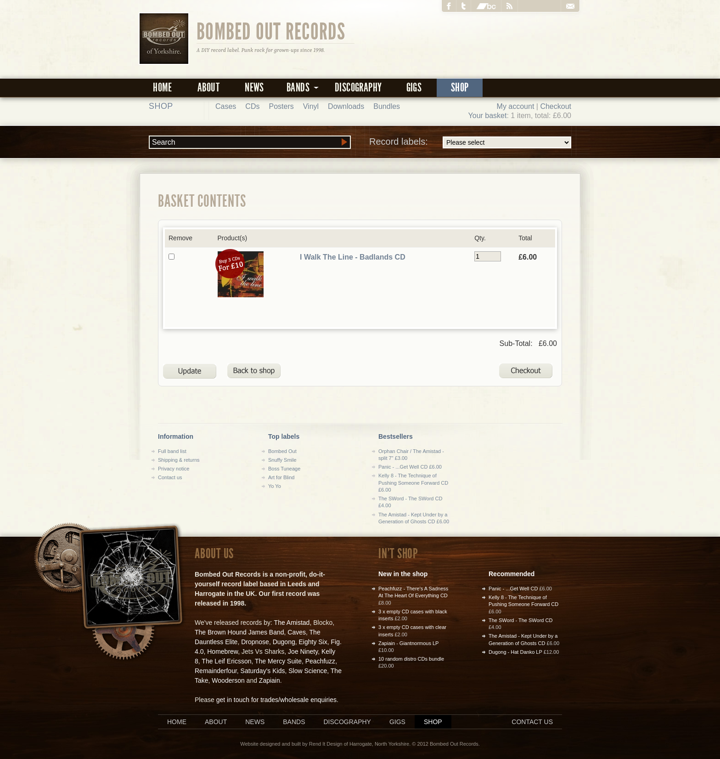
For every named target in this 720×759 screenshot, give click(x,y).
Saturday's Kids (263, 670)
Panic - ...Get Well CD (513, 588)
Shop (460, 87)
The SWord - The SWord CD (520, 620)
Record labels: (470, 142)
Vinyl (311, 106)
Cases (225, 106)
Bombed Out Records (271, 31)
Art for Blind (281, 477)
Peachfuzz (320, 661)
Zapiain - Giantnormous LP (408, 643)
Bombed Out (282, 451)
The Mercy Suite (278, 661)
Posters (281, 106)
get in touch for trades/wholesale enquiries (276, 699)
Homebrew (222, 651)
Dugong (284, 642)
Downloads (346, 106)
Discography (358, 87)
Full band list (172, 451)
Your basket (487, 115)
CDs (252, 106)
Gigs (414, 87)
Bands (294, 721)
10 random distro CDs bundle (411, 659)
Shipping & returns (179, 460)
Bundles (386, 106)
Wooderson (228, 680)
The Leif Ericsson (226, 661)
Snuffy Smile (282, 460)
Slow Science (307, 670)
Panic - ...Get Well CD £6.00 (410, 467)
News (254, 87)
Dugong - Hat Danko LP (515, 652)
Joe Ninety (303, 651)
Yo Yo (274, 486)
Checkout (555, 106)
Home (162, 87)
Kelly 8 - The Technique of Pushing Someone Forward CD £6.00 (413, 483)
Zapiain (269, 680)
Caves (296, 632)
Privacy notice (173, 468)
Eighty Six (312, 642)
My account (515, 106)
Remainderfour (216, 670)
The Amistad (292, 622)
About (208, 87)
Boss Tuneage (284, 468)
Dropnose (255, 642)
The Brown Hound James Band (239, 632)
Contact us (170, 477)
